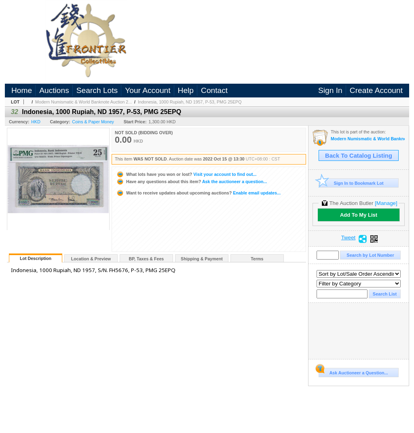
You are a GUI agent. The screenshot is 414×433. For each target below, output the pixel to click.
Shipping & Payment (202, 258)
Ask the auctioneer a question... (191, 181)
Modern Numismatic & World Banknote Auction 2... (83, 101)
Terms (257, 258)
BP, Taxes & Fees (146, 258)
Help (186, 90)
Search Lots (97, 90)
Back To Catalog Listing (358, 155)
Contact (214, 90)
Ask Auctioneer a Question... (353, 371)
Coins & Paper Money (93, 121)
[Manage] (386, 203)
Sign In (330, 90)
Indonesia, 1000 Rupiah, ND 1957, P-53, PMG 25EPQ (190, 101)
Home (21, 90)
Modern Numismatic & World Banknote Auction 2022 (368, 139)
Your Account (147, 90)
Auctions (54, 90)
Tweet (348, 238)
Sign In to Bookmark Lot (351, 183)
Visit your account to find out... (186, 174)
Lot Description (35, 258)
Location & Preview (91, 258)
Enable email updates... (198, 192)
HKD (35, 121)
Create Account (376, 90)
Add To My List (358, 215)
